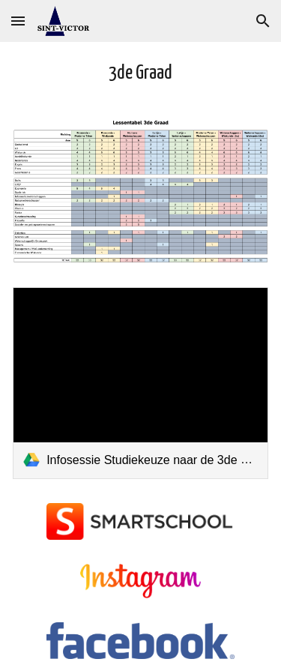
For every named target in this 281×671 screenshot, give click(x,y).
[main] (140, 74)
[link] (140, 383)
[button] (18, 20)
